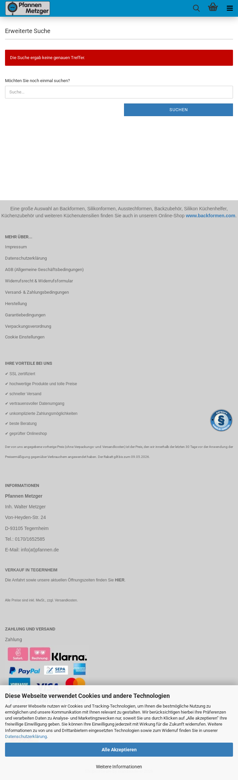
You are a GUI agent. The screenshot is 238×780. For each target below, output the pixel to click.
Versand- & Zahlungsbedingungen (37, 292)
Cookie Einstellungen (24, 336)
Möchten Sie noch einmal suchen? (37, 80)
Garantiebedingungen (25, 314)
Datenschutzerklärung (26, 736)
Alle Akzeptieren (119, 749)
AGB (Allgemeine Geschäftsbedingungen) (44, 269)
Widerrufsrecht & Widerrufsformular (39, 280)
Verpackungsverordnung (28, 326)
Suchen (178, 109)
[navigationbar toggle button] (229, 8)
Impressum (16, 246)
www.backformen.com (210, 215)
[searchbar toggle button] (196, 8)
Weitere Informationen (119, 766)
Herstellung (16, 303)
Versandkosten (66, 600)
